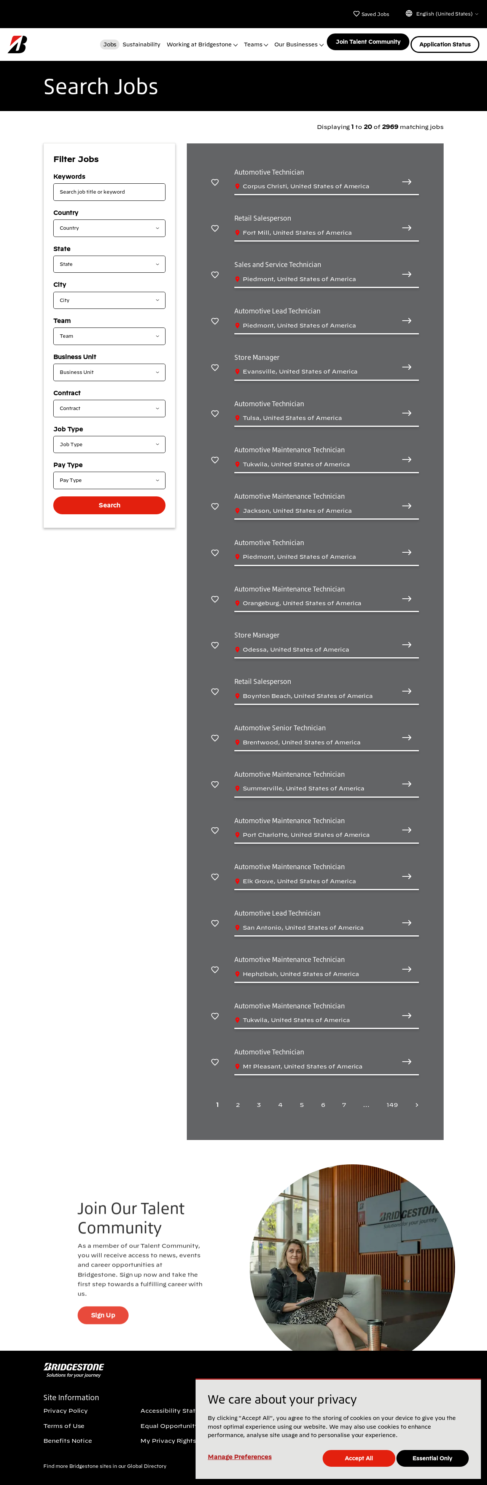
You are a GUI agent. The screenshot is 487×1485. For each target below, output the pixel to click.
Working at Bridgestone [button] (196, 42)
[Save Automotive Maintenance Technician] (215, 454)
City (59, 279)
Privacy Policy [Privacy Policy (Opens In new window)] (65, 1405)
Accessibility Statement (178, 1405)
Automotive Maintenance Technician (289, 444)
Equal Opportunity (169, 1420)
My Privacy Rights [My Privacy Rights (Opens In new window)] (168, 1435)
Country (65, 207)
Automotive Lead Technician (277, 306)
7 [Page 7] (344, 1099)
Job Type (68, 424)
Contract (67, 388)
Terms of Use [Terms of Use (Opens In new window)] (63, 1420)
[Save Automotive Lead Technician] (215, 316)
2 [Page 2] (238, 1099)
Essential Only (434, 1458)
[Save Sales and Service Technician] (215, 269)
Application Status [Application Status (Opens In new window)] (445, 42)
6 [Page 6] (323, 1099)
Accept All (360, 1458)
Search (109, 500)
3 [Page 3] (259, 1099)
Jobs (107, 42)
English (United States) (442, 13)
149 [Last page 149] (392, 1099)
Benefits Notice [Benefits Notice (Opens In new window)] (67, 1435)
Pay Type (68, 459)
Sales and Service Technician (277, 259)
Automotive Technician (269, 167)
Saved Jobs (371, 13)
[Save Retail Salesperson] (215, 223)
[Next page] (415, 1100)
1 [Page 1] (217, 1099)
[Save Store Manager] (215, 362)
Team (62, 315)
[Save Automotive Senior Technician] (215, 732)
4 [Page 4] (280, 1099)
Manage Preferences (240, 1458)
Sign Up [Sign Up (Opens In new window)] (103, 1325)
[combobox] (103, 223)
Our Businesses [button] (293, 42)
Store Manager (257, 352)
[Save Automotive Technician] (215, 176)
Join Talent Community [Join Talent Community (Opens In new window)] (365, 42)
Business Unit (74, 351)
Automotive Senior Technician (280, 723)
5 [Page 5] (302, 1099)
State (61, 243)
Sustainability (139, 42)
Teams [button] (250, 42)
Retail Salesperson (262, 213)
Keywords (69, 171)
